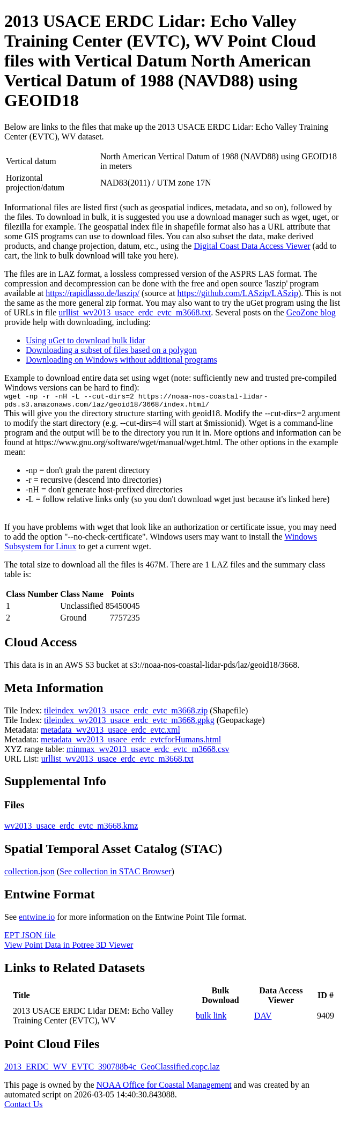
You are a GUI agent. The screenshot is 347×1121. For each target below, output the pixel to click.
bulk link (211, 1018)
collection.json (29, 874)
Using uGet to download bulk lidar (85, 340)
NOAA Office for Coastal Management (164, 1088)
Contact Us (23, 1107)
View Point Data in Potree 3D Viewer (68, 948)
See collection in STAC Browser (115, 874)
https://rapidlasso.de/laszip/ (92, 293)
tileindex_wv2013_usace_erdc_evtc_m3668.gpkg (129, 723)
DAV (263, 1018)
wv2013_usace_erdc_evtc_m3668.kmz (71, 829)
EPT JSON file (30, 938)
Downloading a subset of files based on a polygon (111, 350)
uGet (254, 302)
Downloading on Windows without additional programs (121, 359)
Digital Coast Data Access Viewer (252, 245)
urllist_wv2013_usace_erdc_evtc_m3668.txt (134, 312)
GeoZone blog (311, 312)
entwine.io (37, 920)
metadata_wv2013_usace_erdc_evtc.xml (110, 733)
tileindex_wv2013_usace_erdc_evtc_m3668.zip (126, 713)
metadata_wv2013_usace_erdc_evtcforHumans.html (131, 742)
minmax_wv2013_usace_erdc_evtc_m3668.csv (148, 752)
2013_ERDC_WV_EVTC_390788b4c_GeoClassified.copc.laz (112, 1069)
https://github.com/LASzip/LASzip (238, 293)
